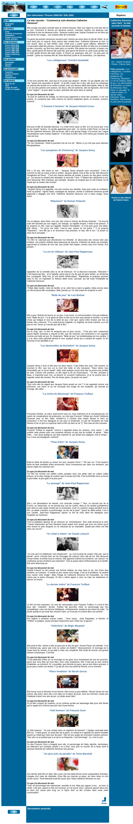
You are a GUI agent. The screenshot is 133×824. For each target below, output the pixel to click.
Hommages (9, 62)
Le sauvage (121, 90)
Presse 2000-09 (53, 15)
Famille (8, 26)
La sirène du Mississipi (120, 86)
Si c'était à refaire (119, 91)
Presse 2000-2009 (12, 47)
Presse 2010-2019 (12, 45)
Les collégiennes (119, 70)
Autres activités (11, 39)
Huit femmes (125, 99)
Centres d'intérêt (11, 74)
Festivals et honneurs (13, 34)
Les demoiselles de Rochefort (121, 84)
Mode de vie (10, 84)
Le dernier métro (118, 93)
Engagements (10, 78)
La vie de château (118, 81)
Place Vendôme (117, 98)
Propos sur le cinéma (13, 37)
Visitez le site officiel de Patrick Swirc (121, 199)
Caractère (9, 72)
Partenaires (9, 35)
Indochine (114, 97)
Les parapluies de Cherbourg (116, 76)
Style (7, 86)
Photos (8, 66)
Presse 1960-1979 (12, 52)
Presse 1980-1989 (12, 51)
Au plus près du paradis (120, 102)
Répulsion (125, 78)
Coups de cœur (11, 87)
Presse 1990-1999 (12, 49)
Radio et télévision (12, 54)
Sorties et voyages (12, 89)
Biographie (9, 24)
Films (7, 32)
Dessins (8, 64)
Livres (7, 56)
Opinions (8, 76)
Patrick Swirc (125, 64)
